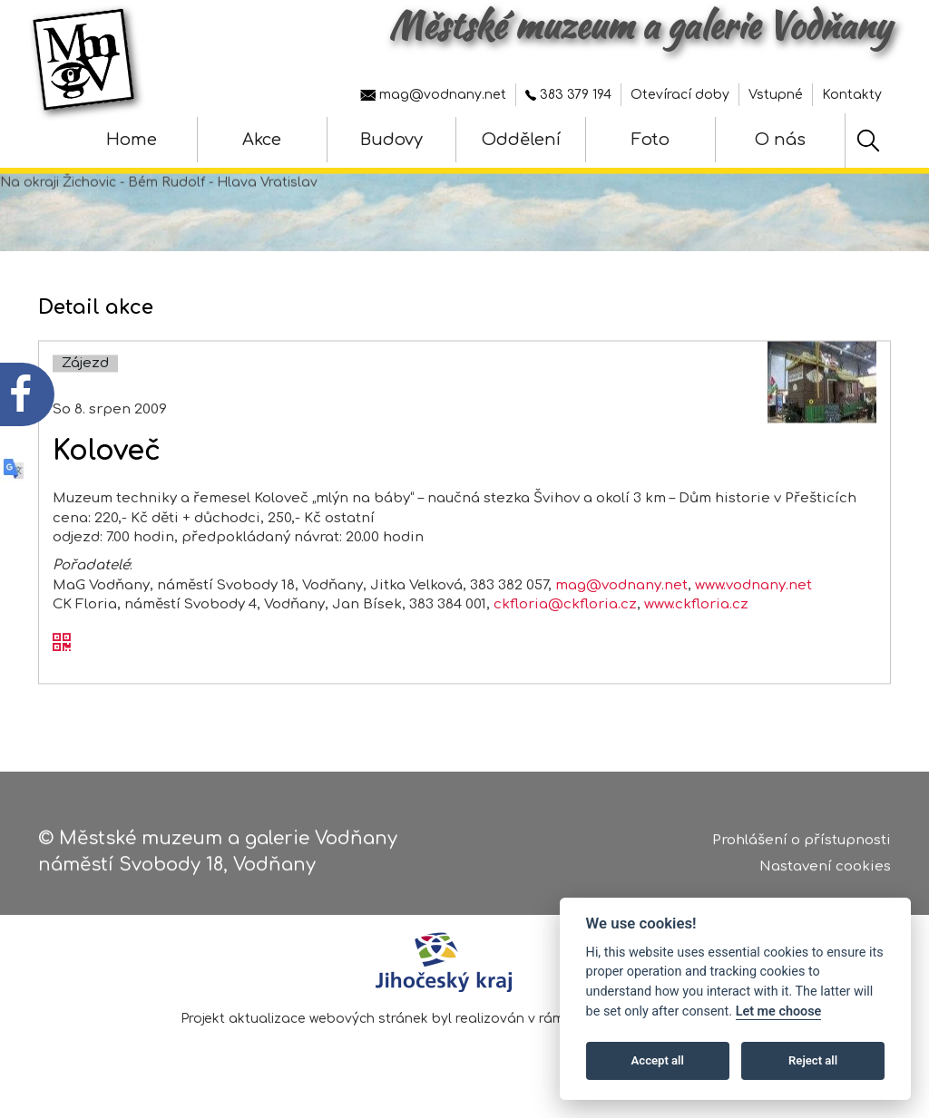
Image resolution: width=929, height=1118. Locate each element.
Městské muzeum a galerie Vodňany (639, 25)
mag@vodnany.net (433, 95)
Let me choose (779, 1011)
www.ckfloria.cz (696, 631)
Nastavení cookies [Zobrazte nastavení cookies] (825, 873)
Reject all (812, 1060)
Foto (650, 140)
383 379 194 (568, 95)
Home (131, 140)
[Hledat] (868, 140)
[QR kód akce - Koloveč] (62, 670)
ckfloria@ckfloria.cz (565, 631)
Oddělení (521, 140)
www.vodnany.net (753, 611)
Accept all (657, 1060)
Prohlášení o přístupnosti (801, 848)
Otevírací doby (680, 95)
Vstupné (775, 95)
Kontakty (852, 95)
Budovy (391, 140)
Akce (261, 140)
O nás (780, 140)
